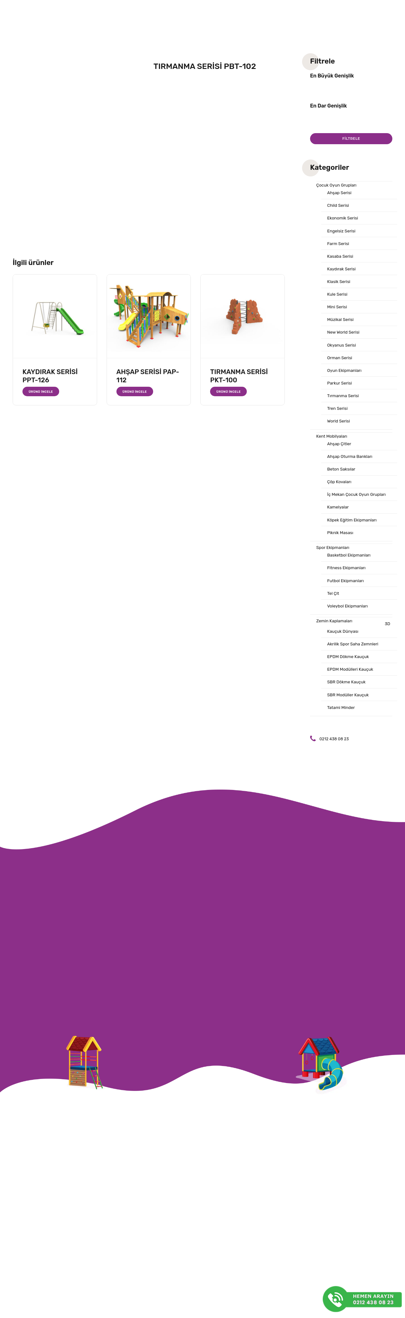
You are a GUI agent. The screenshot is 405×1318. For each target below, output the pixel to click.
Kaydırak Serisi (343, 276)
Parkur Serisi (341, 399)
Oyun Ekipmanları (346, 385)
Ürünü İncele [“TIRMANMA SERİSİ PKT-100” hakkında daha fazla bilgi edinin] (230, 392)
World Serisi (340, 439)
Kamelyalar (339, 532)
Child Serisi (339, 208)
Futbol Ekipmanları (347, 611)
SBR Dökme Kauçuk (348, 720)
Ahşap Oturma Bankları (352, 478)
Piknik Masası (341, 559)
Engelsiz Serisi (343, 235)
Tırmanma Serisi (345, 412)
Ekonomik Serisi (344, 222)
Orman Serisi (341, 371)
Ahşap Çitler (340, 464)
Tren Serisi (338, 426)
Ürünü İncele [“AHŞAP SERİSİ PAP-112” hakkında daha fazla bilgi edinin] (136, 392)
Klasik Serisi (340, 290)
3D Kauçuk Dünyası (359, 661)
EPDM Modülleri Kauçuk (353, 706)
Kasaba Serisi (341, 263)
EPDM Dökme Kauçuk (350, 692)
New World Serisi (345, 344)
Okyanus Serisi (343, 358)
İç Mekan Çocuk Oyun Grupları (360, 518)
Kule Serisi (338, 303)
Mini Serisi (338, 317)
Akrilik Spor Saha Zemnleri (355, 679)
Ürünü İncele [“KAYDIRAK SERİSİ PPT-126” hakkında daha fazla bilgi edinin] (42, 392)
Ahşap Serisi (340, 195)
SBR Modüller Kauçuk (350, 733)
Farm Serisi (339, 249)
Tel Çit (333, 624)
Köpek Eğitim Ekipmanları (355, 546)
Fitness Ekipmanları (348, 597)
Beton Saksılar (343, 491)
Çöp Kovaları (340, 505)
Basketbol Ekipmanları (351, 584)
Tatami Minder (342, 747)
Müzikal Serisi (342, 331)
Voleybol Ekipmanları (350, 638)
